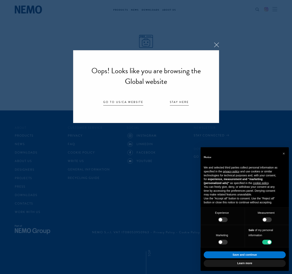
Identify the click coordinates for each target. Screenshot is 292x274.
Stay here (179, 102)
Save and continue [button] (244, 254)
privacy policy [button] (231, 171)
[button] (284, 153)
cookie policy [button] (261, 183)
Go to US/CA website (123, 102)
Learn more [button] (244, 263)
